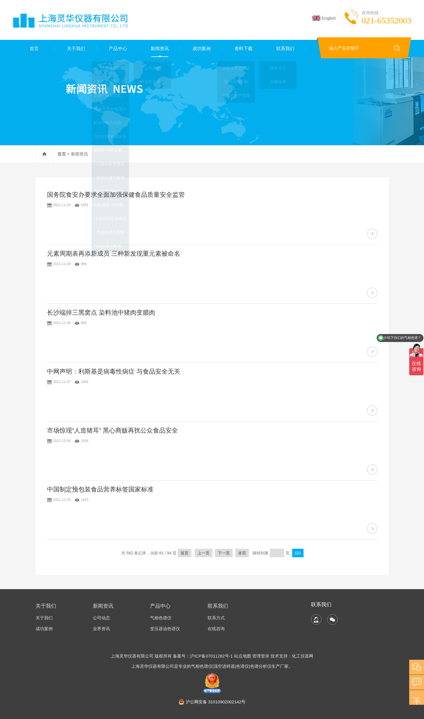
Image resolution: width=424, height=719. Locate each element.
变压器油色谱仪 (165, 628)
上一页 (204, 553)
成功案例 (201, 48)
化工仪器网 (302, 656)
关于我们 (75, 48)
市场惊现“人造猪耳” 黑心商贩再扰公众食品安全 (112, 430)
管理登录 (260, 656)
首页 (33, 48)
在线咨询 (216, 628)
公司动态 (101, 617)
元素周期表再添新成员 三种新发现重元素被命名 (113, 253)
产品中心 (117, 48)
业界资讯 (101, 628)
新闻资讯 (159, 48)
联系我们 (284, 48)
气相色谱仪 (160, 617)
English (324, 18)
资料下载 (243, 48)
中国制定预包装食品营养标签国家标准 (100, 489)
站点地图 (242, 656)
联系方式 (216, 617)
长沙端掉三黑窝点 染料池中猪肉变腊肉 (101, 312)
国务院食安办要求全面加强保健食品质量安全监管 (116, 194)
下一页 (224, 553)
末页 (242, 553)
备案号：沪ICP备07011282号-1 (203, 656)
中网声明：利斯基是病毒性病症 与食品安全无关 (113, 371)
